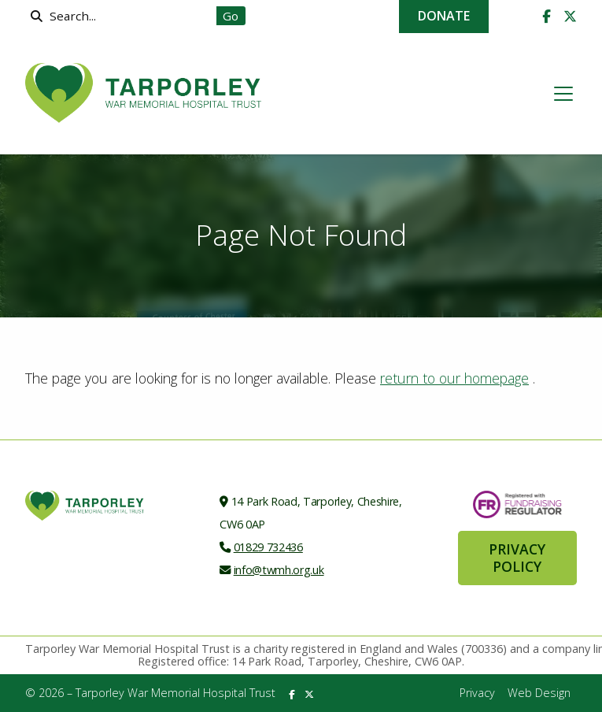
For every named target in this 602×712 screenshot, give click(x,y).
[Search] (124, 15)
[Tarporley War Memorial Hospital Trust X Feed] (570, 16)
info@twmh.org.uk (279, 569)
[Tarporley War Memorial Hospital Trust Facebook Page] (546, 16)
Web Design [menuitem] (539, 692)
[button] (563, 94)
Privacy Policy (517, 558)
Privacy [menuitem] (477, 692)
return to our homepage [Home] (454, 378)
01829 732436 (268, 547)
